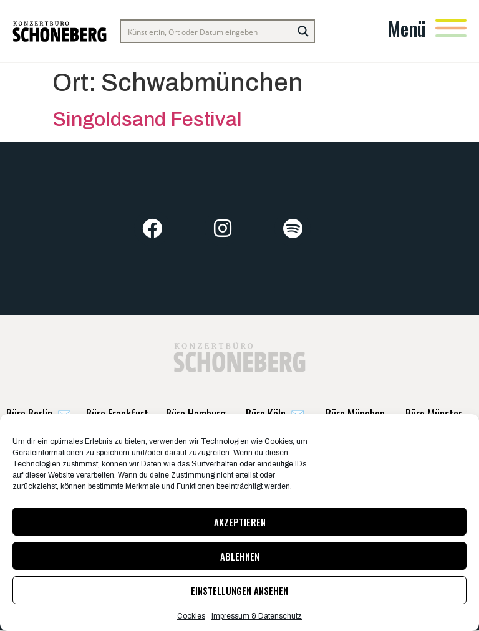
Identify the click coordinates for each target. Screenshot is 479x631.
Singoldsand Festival (147, 119)
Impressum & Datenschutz (256, 616)
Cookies (191, 616)
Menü (407, 28)
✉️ (38, 413)
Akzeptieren (240, 522)
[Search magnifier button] (303, 31)
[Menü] (451, 28)
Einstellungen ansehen (239, 590)
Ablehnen (239, 556)
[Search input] (207, 31)
